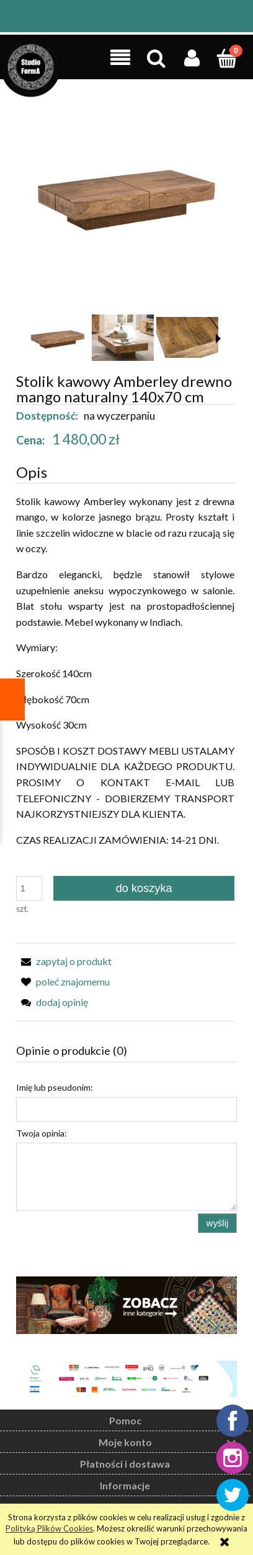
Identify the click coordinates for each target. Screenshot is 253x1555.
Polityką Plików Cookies (49, 1528)
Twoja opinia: (41, 1133)
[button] (120, 58)
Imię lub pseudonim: (54, 1087)
